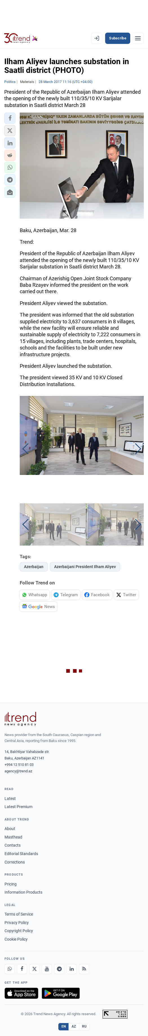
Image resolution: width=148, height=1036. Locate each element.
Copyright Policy (19, 931)
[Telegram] (59, 969)
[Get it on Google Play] (61, 993)
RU (84, 1026)
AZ (74, 1026)
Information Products (23, 892)
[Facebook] (22, 969)
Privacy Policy (17, 922)
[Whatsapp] (10, 969)
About (10, 828)
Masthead (13, 837)
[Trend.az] (21, 38)
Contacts (13, 845)
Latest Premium (18, 806)
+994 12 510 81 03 (19, 765)
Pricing (11, 884)
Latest (10, 798)
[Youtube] (47, 969)
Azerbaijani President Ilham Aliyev (85, 566)
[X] (34, 969)
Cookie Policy (16, 939)
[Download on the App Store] (21, 993)
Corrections (15, 862)
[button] (10, 118)
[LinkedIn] (72, 969)
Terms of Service (19, 914)
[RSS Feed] (84, 969)
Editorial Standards (21, 853)
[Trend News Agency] (20, 719)
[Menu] (138, 38)
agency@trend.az (18, 771)
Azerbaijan (33, 566)
